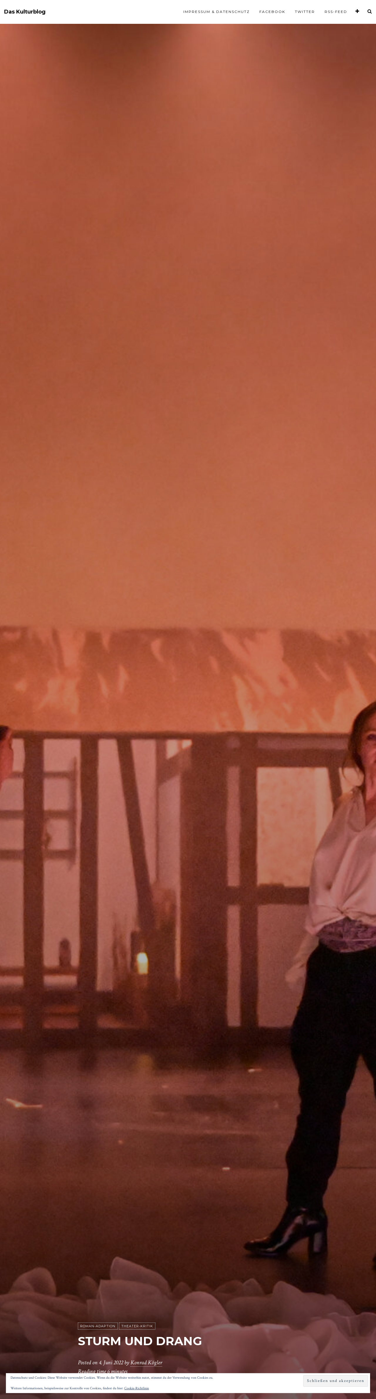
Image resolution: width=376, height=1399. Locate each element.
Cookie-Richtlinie (136, 1388)
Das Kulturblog (25, 12)
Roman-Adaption (97, 1326)
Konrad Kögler (146, 1362)
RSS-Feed (336, 11)
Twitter (305, 11)
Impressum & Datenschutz (216, 11)
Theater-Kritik (137, 1326)
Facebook (272, 11)
